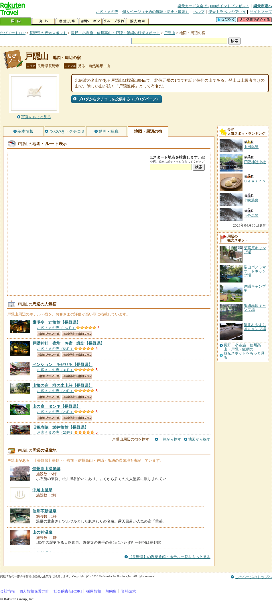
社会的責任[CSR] (68, 591)
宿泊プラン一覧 (48, 334)
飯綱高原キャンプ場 (255, 307)
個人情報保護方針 (34, 591)
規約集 (111, 591)
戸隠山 (169, 33)
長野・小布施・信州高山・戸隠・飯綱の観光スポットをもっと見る (244, 351)
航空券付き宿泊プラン (77, 334)
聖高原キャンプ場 (255, 250)
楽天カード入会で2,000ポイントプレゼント (213, 6)
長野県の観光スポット (48, 33)
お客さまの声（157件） (56, 328)
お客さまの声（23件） (55, 412)
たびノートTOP (12, 33)
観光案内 (137, 21)
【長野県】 (56, 322)
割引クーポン (90, 21)
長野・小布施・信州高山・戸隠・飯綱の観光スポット (115, 33)
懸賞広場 (67, 21)
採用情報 (93, 591)
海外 (43, 21)
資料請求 (128, 591)
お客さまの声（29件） (55, 391)
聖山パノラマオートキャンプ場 (255, 271)
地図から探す (199, 439)
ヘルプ (198, 11)
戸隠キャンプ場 (255, 288)
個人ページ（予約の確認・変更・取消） (155, 11)
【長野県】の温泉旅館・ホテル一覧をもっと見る (169, 557)
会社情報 (7, 591)
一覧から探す (170, 439)
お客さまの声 (107, 11)
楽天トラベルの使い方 (227, 11)
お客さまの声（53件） (55, 348)
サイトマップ (261, 11)
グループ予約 (114, 21)
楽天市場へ (262, 6)
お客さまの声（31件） (55, 370)
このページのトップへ (253, 577)
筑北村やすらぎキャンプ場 (255, 327)
